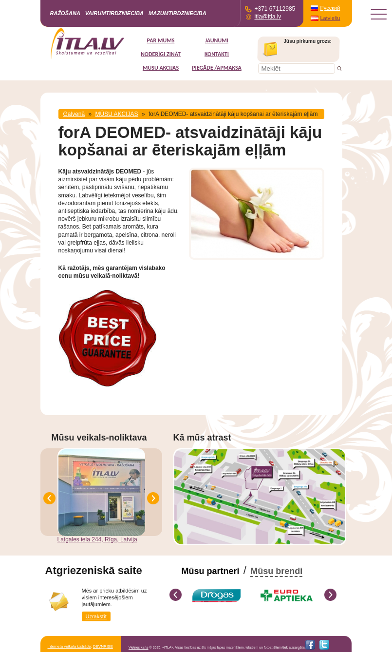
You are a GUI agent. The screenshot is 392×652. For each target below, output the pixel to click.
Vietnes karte (139, 647)
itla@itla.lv (268, 16)
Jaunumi (216, 40)
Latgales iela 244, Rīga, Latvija (97, 539)
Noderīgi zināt (161, 54)
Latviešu (330, 18)
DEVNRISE (103, 646)
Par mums (161, 40)
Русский (330, 8)
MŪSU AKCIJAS (161, 67)
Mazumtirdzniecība (177, 13)
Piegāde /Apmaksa (217, 67)
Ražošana (65, 13)
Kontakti (217, 54)
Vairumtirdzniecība (114, 13)
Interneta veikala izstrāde (69, 646)
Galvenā (74, 114)
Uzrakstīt (96, 616)
